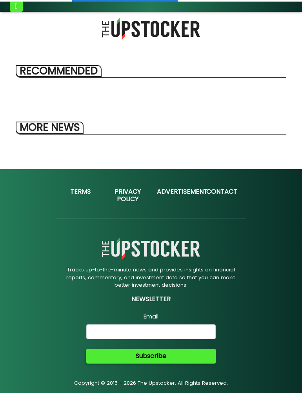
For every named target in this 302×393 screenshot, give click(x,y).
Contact (221, 191)
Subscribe (151, 355)
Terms (80, 191)
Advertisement (182, 191)
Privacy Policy (128, 195)
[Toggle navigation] (16, 6)
